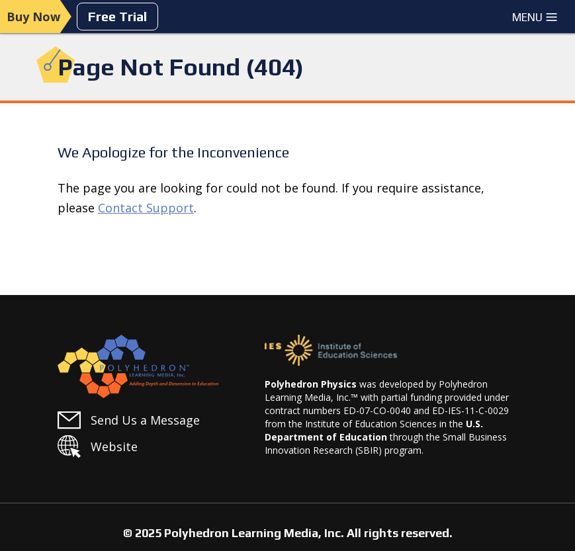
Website (114, 446)
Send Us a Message (145, 420)
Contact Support (146, 208)
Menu (535, 17)
